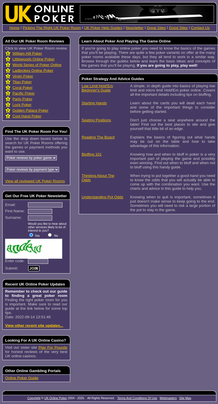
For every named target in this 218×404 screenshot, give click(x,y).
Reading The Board (98, 137)
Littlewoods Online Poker (33, 59)
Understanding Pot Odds (102, 197)
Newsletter (135, 28)
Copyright (34, 398)
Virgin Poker (23, 76)
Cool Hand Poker (27, 116)
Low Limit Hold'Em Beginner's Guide (97, 88)
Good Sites (178, 28)
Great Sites (156, 28)
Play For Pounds (53, 347)
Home (14, 28)
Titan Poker (22, 82)
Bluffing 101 (92, 154)
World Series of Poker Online (37, 65)
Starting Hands (94, 103)
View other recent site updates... (34, 325)
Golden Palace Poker (31, 110)
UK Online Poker (55, 398)
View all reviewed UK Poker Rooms (35, 181)
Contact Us (200, 28)
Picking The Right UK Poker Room (52, 28)
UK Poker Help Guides (103, 28)
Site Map (185, 398)
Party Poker (23, 99)
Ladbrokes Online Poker (33, 70)
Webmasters (168, 398)
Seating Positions (96, 120)
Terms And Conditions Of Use (137, 398)
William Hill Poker (27, 53)
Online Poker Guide (21, 378)
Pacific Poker (24, 93)
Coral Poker (23, 87)
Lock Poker (22, 105)
